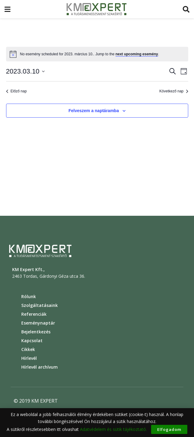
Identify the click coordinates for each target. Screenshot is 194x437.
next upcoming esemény (137, 54)
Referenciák (34, 314)
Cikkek (28, 349)
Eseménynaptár (38, 323)
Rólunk (28, 296)
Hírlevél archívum (39, 367)
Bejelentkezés (35, 332)
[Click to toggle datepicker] (25, 71)
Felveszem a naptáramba (93, 110)
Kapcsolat (32, 340)
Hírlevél (29, 358)
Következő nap (173, 91)
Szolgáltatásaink (39, 305)
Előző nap (16, 91)
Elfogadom (169, 429)
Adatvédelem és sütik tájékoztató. (113, 429)
